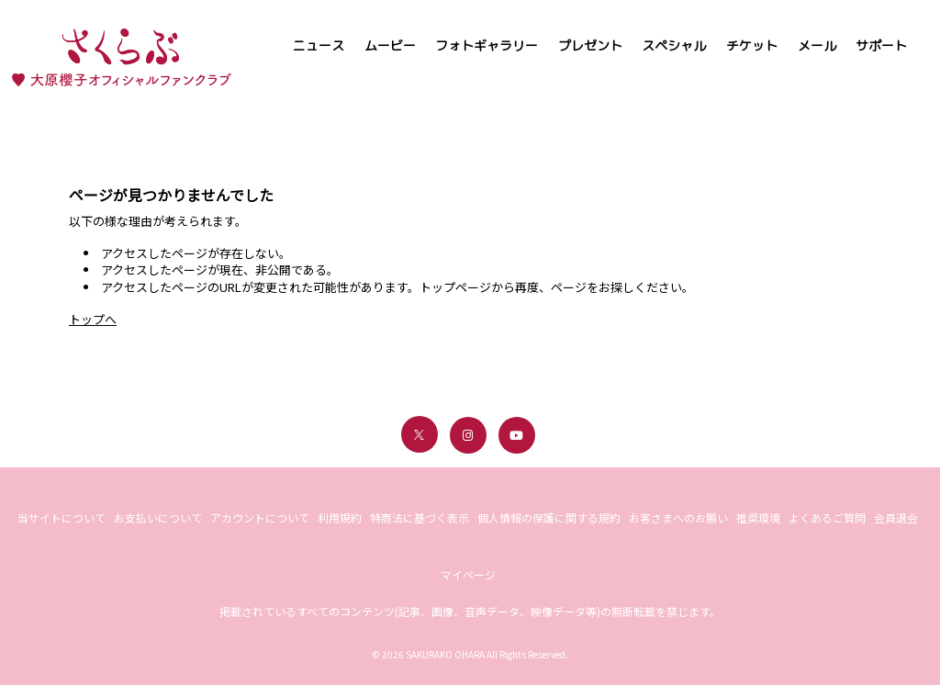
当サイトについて (61, 517)
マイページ (468, 574)
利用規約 (340, 517)
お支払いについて (158, 517)
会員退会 (896, 517)
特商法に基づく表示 (419, 517)
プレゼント (590, 45)
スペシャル (674, 45)
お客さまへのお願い (678, 517)
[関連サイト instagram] (468, 435)
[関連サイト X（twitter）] (419, 434)
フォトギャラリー (486, 45)
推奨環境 (758, 517)
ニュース (318, 45)
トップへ (93, 319)
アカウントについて (259, 517)
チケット (752, 45)
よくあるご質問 (827, 517)
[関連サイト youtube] (516, 435)
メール (817, 45)
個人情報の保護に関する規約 (549, 517)
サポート (881, 45)
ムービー (390, 45)
